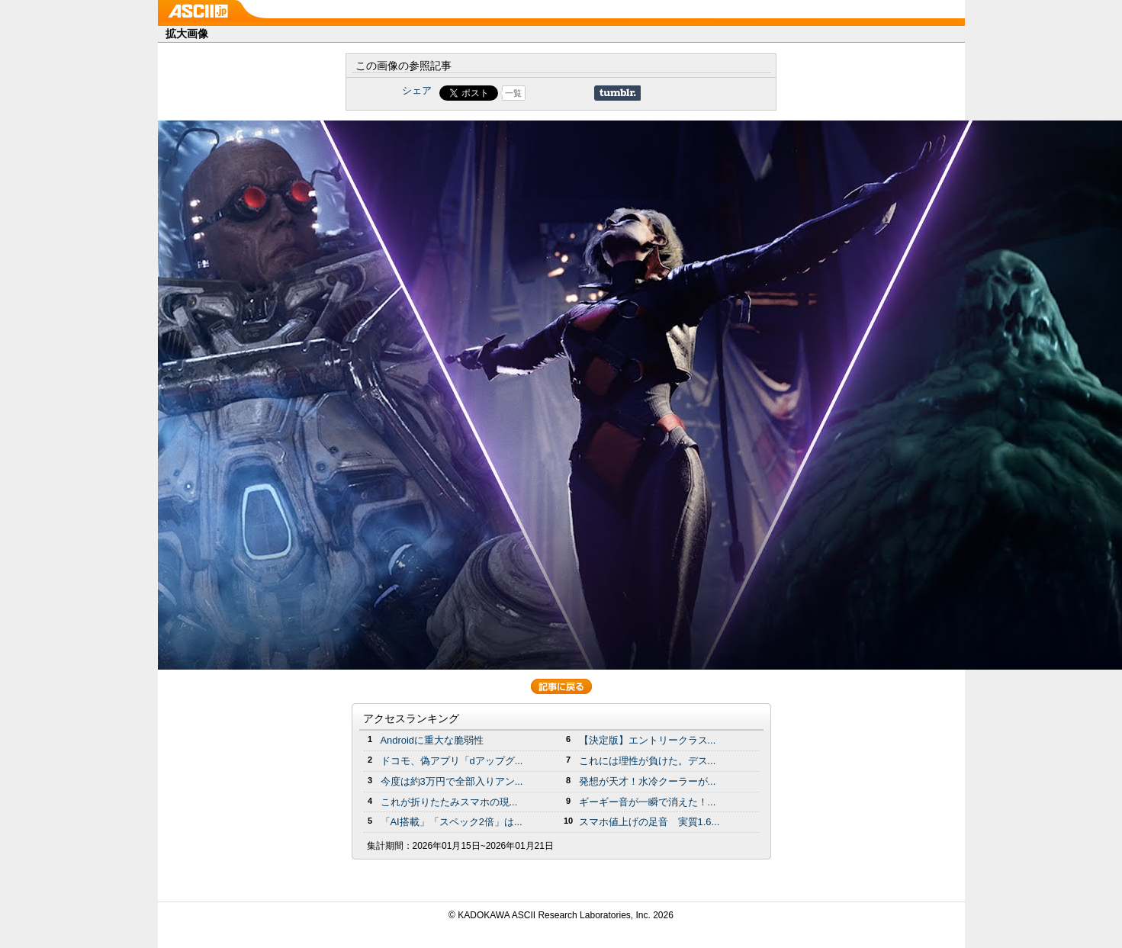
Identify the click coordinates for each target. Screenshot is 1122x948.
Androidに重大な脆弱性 (432, 740)
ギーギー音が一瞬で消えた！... (647, 802)
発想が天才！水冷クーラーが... (647, 781)
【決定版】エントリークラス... (647, 740)
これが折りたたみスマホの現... (449, 802)
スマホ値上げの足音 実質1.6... (649, 821)
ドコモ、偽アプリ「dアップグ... (452, 760)
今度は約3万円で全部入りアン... (452, 781)
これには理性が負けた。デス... (647, 760)
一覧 (513, 93)
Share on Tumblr (617, 93)
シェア (417, 90)
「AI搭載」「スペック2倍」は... (451, 821)
